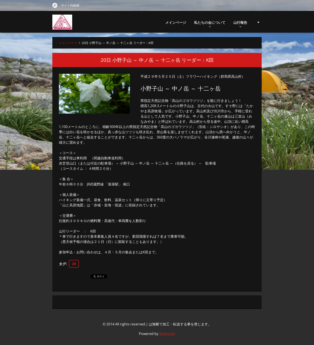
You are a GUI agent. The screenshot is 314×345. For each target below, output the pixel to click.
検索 (55, 5)
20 (74, 263)
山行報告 (240, 23)
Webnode (167, 333)
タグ (62, 263)
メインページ (175, 22)
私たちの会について (209, 23)
